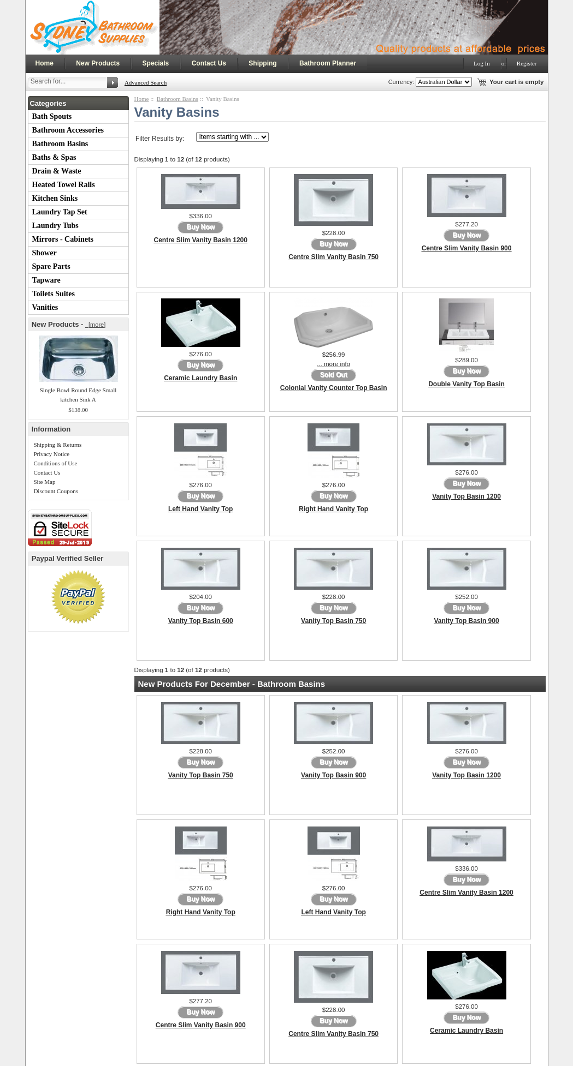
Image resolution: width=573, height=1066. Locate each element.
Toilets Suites (53, 294)
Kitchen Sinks (55, 198)
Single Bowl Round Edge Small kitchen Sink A (78, 395)
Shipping (262, 63)
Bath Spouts (52, 116)
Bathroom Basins (60, 144)
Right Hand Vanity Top (333, 509)
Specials (156, 63)
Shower (44, 253)
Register (527, 63)
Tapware (46, 280)
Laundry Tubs (55, 225)
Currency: (400, 82)
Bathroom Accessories (68, 130)
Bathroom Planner (327, 63)
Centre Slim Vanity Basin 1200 (200, 240)
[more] (95, 324)
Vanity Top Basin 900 (466, 621)
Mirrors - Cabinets (63, 239)
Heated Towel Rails (63, 185)
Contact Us (209, 63)
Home (45, 63)
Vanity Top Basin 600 (200, 621)
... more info (333, 364)
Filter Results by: (159, 138)
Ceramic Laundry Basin (200, 378)
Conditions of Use (55, 463)
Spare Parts (51, 266)
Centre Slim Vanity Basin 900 (467, 248)
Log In (482, 63)
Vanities (45, 307)
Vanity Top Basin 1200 (466, 496)
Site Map (44, 481)
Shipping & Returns (57, 444)
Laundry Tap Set (59, 212)
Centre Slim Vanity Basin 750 (333, 257)
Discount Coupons (55, 491)
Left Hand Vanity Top (200, 509)
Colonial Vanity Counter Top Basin (333, 388)
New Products (98, 63)
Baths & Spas (54, 157)
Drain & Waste (56, 171)
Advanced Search (146, 82)
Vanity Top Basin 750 (333, 621)
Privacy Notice (51, 454)
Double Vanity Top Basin (466, 384)
